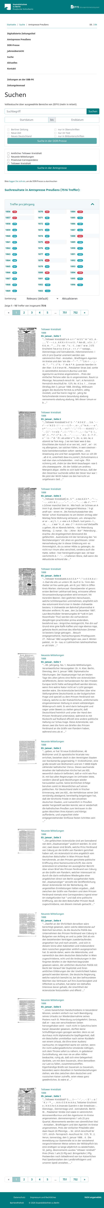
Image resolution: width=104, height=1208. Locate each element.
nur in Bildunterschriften (71, 136)
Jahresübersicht (15, 51)
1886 (73, 223)
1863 (8, 254)
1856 (8, 211)
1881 (41, 278)
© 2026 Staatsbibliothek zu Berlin (44, 1202)
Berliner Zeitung (19, 129)
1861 (8, 241)
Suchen (93, 111)
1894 (73, 272)
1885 (73, 217)
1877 (41, 254)
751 (65, 312)
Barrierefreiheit (17, 1202)
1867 (8, 278)
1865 (8, 266)
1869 (8, 290)
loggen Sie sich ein (17, 181)
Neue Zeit (16, 132)
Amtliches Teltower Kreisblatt (26, 153)
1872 (41, 223)
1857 (8, 217)
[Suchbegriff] (46, 111)
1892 (73, 260)
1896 (73, 284)
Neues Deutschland (21, 136)
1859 (8, 229)
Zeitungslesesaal (16, 85)
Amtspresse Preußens (19, 39)
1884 (73, 211)
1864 (8, 260)
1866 (8, 272)
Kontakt (11, 68)
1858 (8, 223)
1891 (73, 254)
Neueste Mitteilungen (22, 156)
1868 (8, 284)
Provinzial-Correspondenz (24, 159)
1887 (73, 229)
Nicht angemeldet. (93, 1197)
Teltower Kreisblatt (21, 163)
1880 (41, 272)
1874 (41, 235)
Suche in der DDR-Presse (52, 141)
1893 (73, 266)
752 (75, 312)
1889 (73, 241)
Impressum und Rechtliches (43, 1197)
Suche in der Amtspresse (52, 168)
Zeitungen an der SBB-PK (20, 79)
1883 (41, 290)
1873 (41, 229)
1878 (41, 260)
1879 (41, 266)
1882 (41, 284)
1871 (41, 217)
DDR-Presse (13, 45)
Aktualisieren (70, 298)
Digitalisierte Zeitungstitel (21, 33)
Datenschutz (19, 1197)
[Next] (84, 312)
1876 (41, 248)
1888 (73, 235)
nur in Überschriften (69, 129)
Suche (22, 24)
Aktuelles (12, 62)
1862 (8, 248)
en (95, 24)
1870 (41, 211)
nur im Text (64, 132)
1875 (41, 241)
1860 (8, 235)
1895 (73, 278)
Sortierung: (11, 298)
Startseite (11, 24)
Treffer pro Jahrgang (22, 204)
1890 (73, 248)
